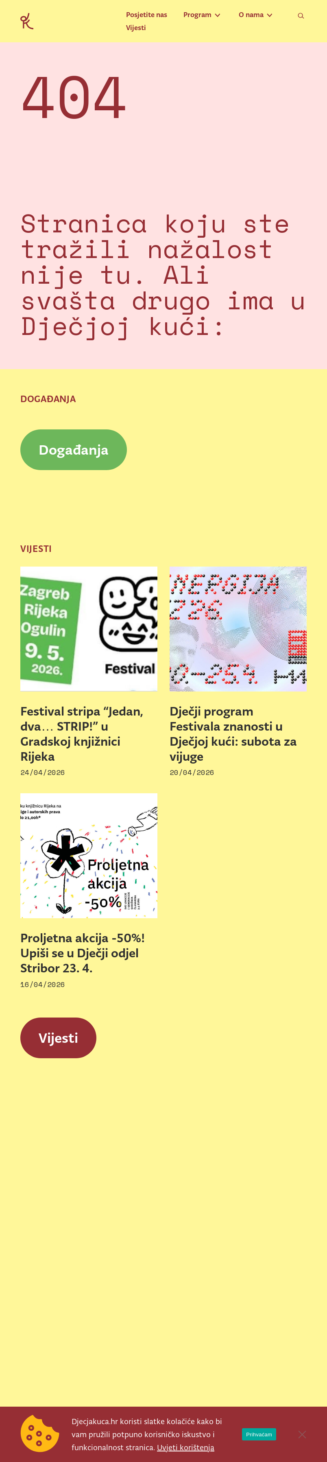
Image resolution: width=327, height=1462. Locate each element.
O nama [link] (251, 14)
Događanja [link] (74, 450)
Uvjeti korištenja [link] (185, 1447)
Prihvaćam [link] (259, 1434)
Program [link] (197, 14)
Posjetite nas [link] (146, 14)
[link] (26, 20)
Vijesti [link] (136, 27)
